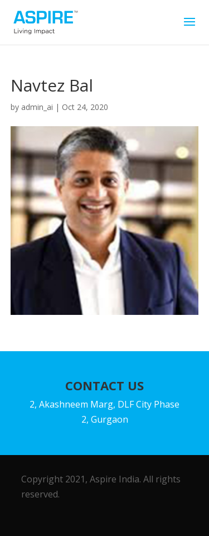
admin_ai (37, 107)
